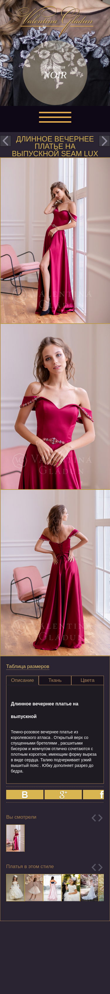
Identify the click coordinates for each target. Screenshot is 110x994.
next (104, 140)
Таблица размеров (27, 666)
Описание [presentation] (22, 680)
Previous (94, 818)
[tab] (22, 680)
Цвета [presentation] (87, 680)
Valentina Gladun (55, 22)
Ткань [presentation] (55, 680)
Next (100, 818)
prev (5, 140)
